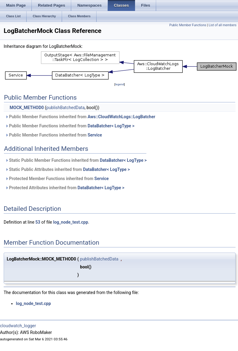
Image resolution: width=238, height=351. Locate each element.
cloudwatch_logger (18, 325)
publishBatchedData (65, 107)
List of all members (222, 25)
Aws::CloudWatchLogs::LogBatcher (121, 116)
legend (119, 84)
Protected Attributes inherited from (64, 187)
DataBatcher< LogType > (111, 125)
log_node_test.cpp (70, 222)
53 (37, 222)
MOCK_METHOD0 (26, 107)
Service (95, 135)
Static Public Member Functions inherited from (76, 160)
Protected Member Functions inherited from (57, 178)
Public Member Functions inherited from (80, 116)
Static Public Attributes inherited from (67, 169)
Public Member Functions (187, 25)
